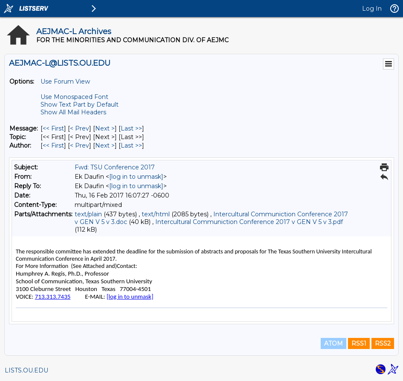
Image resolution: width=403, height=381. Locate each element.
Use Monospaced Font (74, 97)
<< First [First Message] (53, 128)
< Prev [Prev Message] (79, 128)
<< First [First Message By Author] (53, 145)
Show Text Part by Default (80, 104)
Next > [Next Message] (105, 128)
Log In (372, 8)
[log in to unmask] (136, 176)
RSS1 (358, 343)
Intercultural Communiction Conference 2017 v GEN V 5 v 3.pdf (249, 222)
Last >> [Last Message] (131, 128)
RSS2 (383, 343)
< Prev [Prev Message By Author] (79, 145)
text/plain (88, 214)
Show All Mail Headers (73, 112)
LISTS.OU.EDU (26, 370)
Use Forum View (65, 81)
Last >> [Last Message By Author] (131, 145)
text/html (156, 214)
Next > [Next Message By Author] (105, 145)
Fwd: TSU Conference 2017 (115, 167)
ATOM (333, 343)
